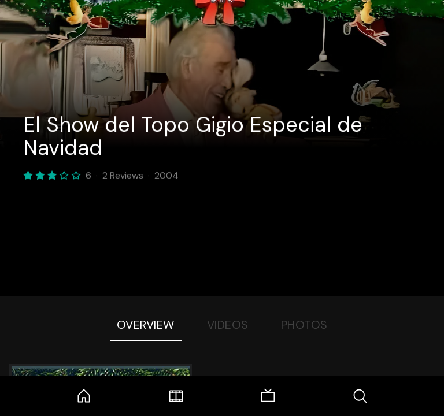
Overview (146, 324)
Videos (228, 324)
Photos (304, 324)
